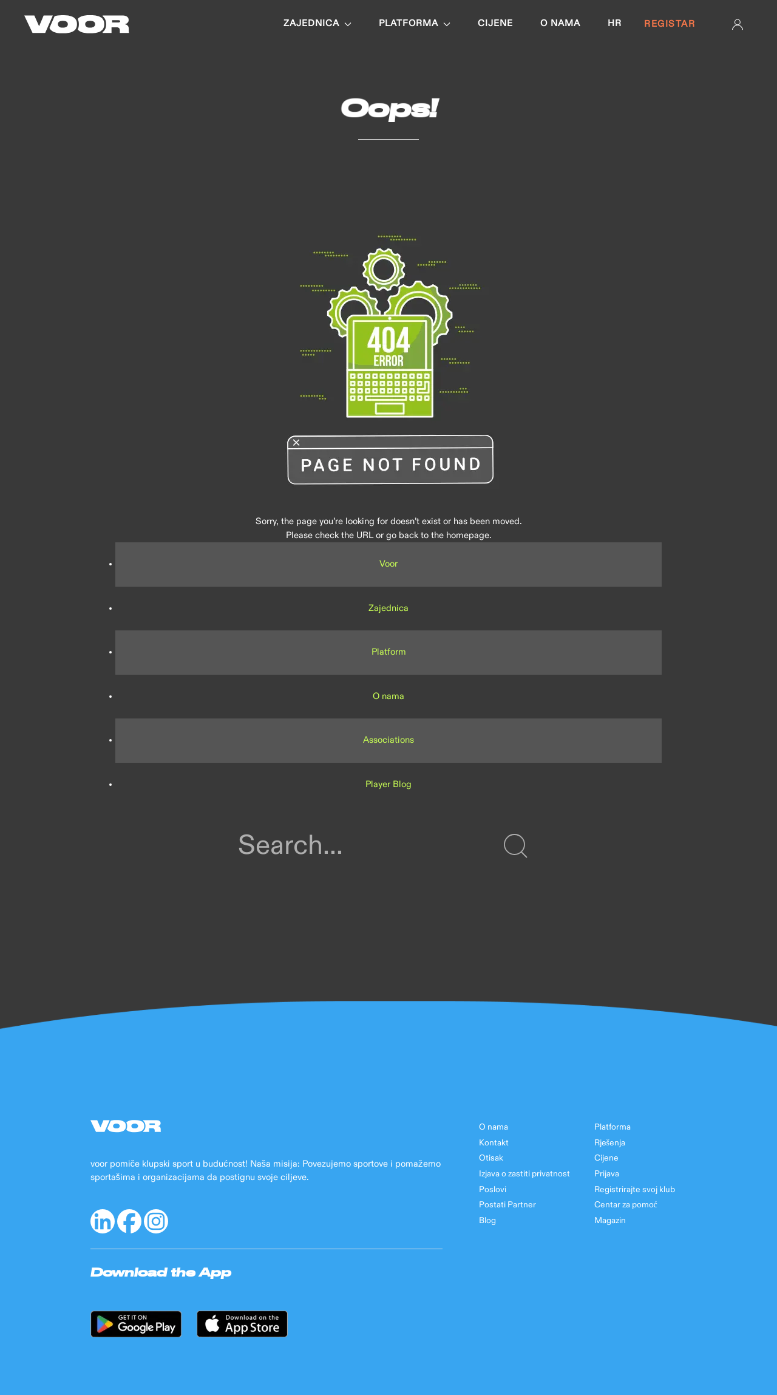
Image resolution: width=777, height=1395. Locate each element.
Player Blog (388, 784)
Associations (388, 740)
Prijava (606, 1174)
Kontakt (494, 1143)
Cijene (495, 23)
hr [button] (615, 23)
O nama (560, 23)
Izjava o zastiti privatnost (524, 1174)
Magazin (610, 1220)
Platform (389, 652)
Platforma (414, 23)
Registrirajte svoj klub (634, 1189)
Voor (388, 563)
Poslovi (492, 1189)
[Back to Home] (76, 24)
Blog (487, 1220)
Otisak (491, 1158)
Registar (669, 24)
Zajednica (317, 23)
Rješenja (609, 1143)
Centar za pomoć (625, 1205)
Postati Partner (507, 1205)
